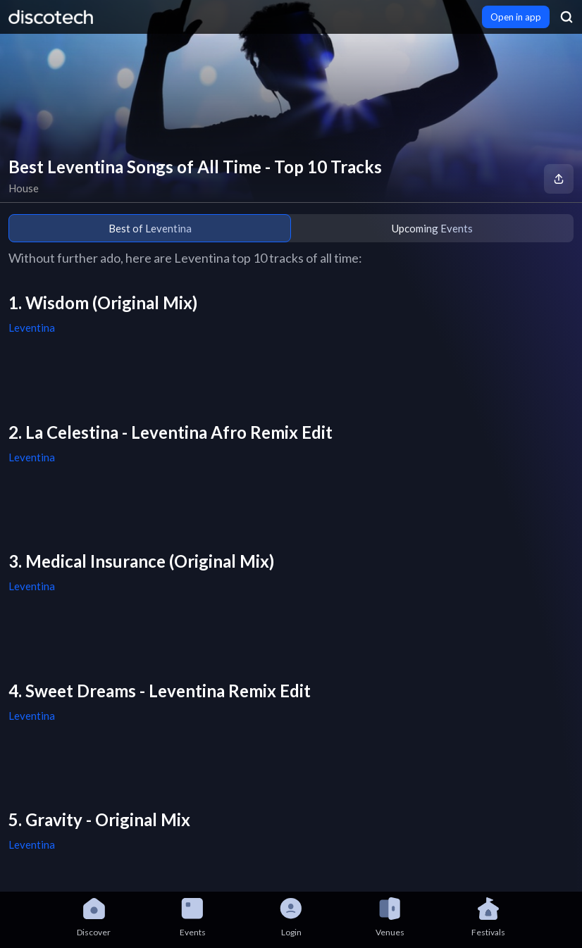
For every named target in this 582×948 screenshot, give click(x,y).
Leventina (31, 327)
